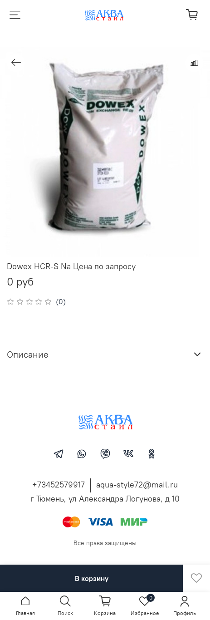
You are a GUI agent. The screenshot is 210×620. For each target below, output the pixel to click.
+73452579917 (58, 484)
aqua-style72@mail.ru (137, 484)
